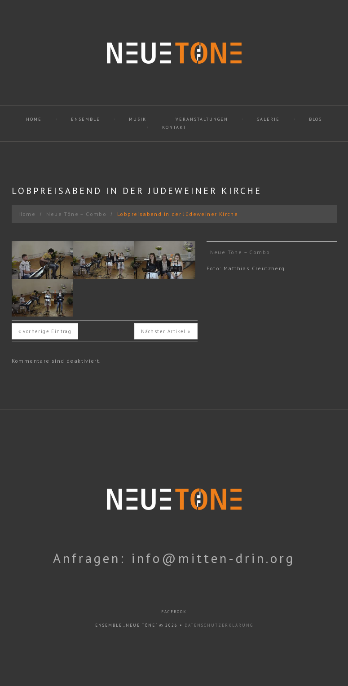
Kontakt (174, 127)
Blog (315, 119)
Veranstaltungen (202, 119)
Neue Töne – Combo (76, 214)
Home (34, 119)
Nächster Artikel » (165, 331)
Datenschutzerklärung (219, 625)
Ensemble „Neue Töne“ (126, 625)
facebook (174, 611)
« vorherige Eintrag (45, 331)
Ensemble (85, 119)
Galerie (268, 119)
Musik (137, 119)
